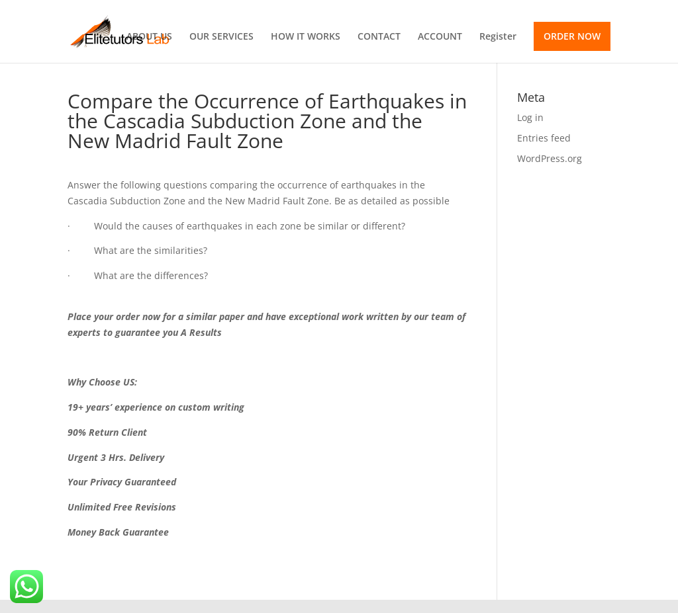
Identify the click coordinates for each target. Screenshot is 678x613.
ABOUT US (149, 37)
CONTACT (379, 37)
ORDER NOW (572, 36)
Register (497, 37)
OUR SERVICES (221, 37)
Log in (530, 117)
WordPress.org (549, 158)
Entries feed (544, 138)
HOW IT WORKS (305, 37)
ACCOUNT (440, 37)
